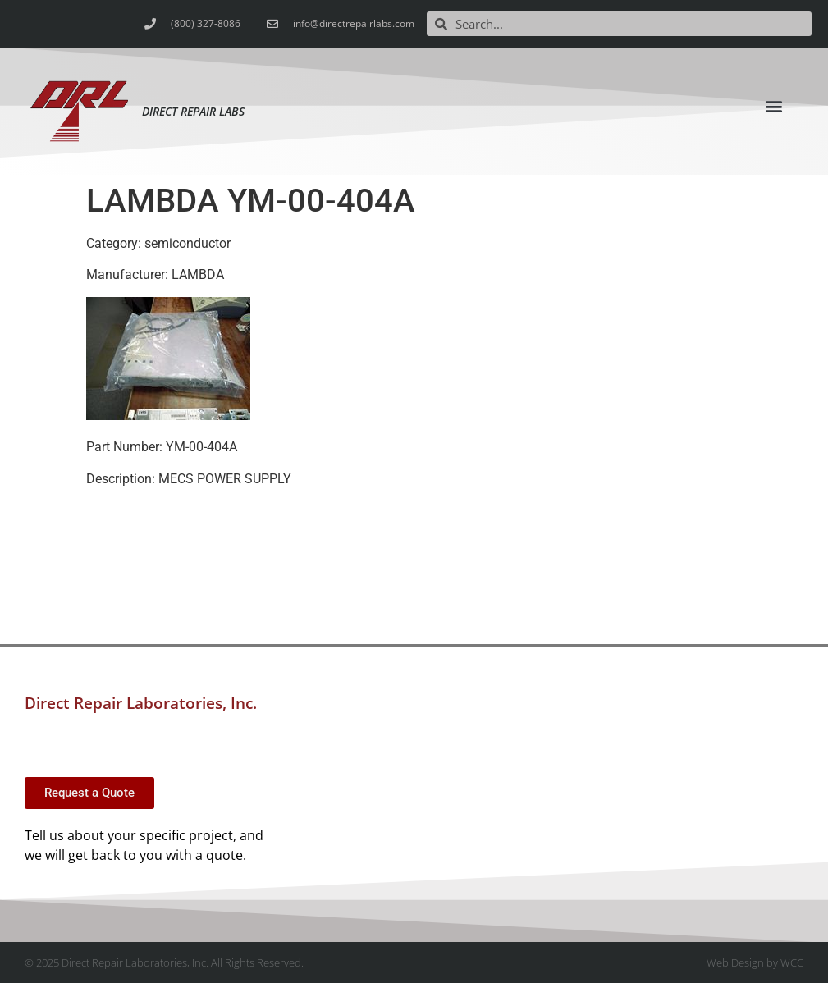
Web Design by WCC (755, 962)
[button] (774, 105)
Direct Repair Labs (193, 111)
